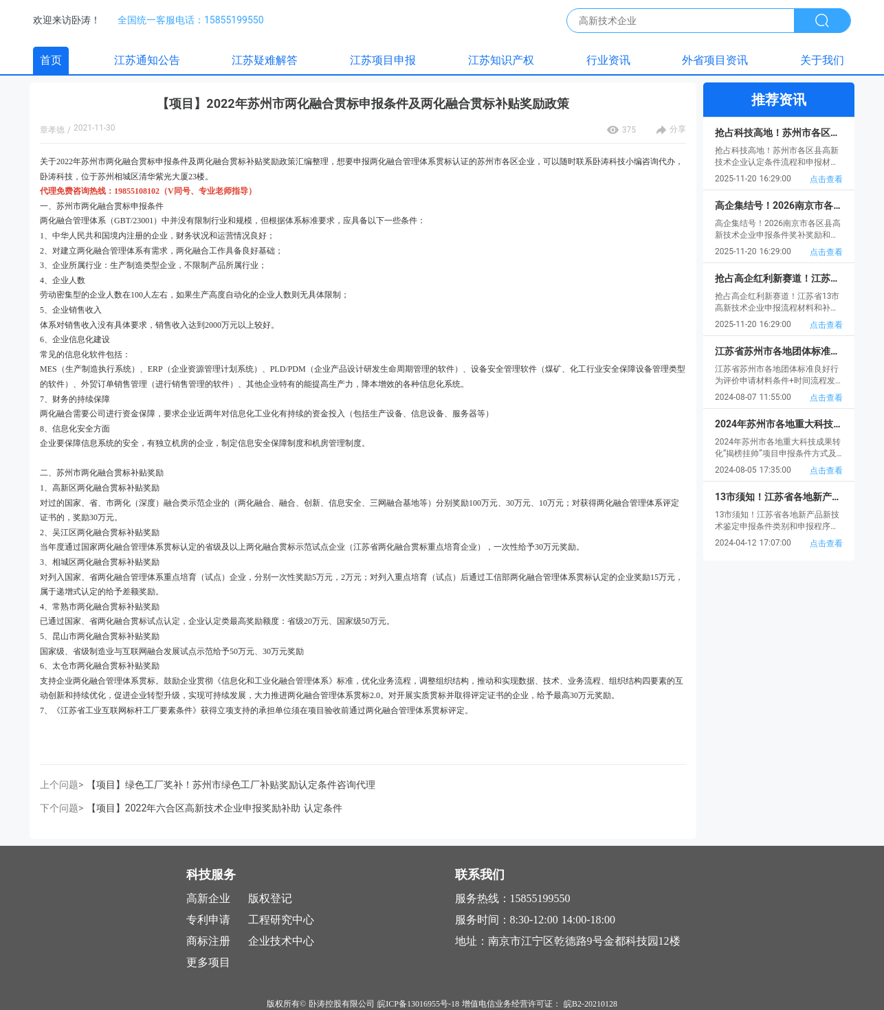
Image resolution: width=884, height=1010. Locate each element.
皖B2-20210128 (590, 1004)
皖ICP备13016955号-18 (418, 1004)
